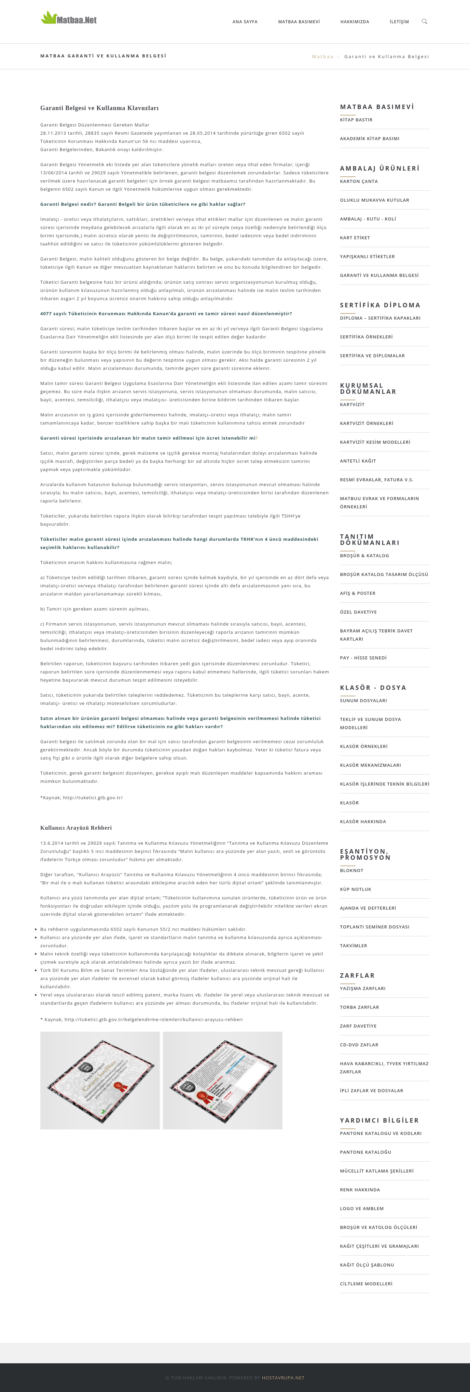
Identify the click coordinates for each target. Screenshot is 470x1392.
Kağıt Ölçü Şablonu (367, 1265)
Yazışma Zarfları (363, 988)
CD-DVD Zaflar (359, 1045)
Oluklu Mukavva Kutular (375, 200)
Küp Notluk (356, 889)
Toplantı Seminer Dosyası (375, 927)
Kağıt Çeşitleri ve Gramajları (379, 1246)
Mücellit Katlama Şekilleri (377, 1171)
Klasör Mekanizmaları (370, 765)
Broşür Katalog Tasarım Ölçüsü (384, 574)
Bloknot (352, 870)
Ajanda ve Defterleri (368, 908)
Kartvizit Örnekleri (367, 423)
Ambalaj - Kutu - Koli (368, 219)
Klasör (349, 803)
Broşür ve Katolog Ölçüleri (379, 1227)
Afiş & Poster (358, 593)
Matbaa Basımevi (299, 22)
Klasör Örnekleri (364, 746)
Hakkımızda (355, 22)
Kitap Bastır (356, 120)
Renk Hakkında (360, 1190)
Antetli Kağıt (358, 461)
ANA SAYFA (245, 22)
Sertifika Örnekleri (366, 337)
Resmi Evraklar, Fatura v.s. (377, 480)
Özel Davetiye (358, 612)
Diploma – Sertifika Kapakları (380, 318)
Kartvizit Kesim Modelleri (375, 442)
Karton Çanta (359, 181)
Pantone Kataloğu (365, 1152)
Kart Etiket (355, 238)
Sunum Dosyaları (363, 700)
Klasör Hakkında (363, 821)
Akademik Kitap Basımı (370, 138)
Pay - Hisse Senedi (363, 658)
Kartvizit (352, 404)
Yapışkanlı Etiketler (367, 256)
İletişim (399, 22)
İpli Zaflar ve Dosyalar (372, 1090)
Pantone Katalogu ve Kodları (381, 1133)
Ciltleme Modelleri (366, 1284)
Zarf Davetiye (358, 1026)
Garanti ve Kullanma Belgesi (379, 275)
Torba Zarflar (359, 1007)
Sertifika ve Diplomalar (372, 355)
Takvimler (354, 945)
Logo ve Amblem (362, 1208)
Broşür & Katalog (364, 555)
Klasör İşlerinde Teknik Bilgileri (385, 784)
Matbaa (323, 56)
